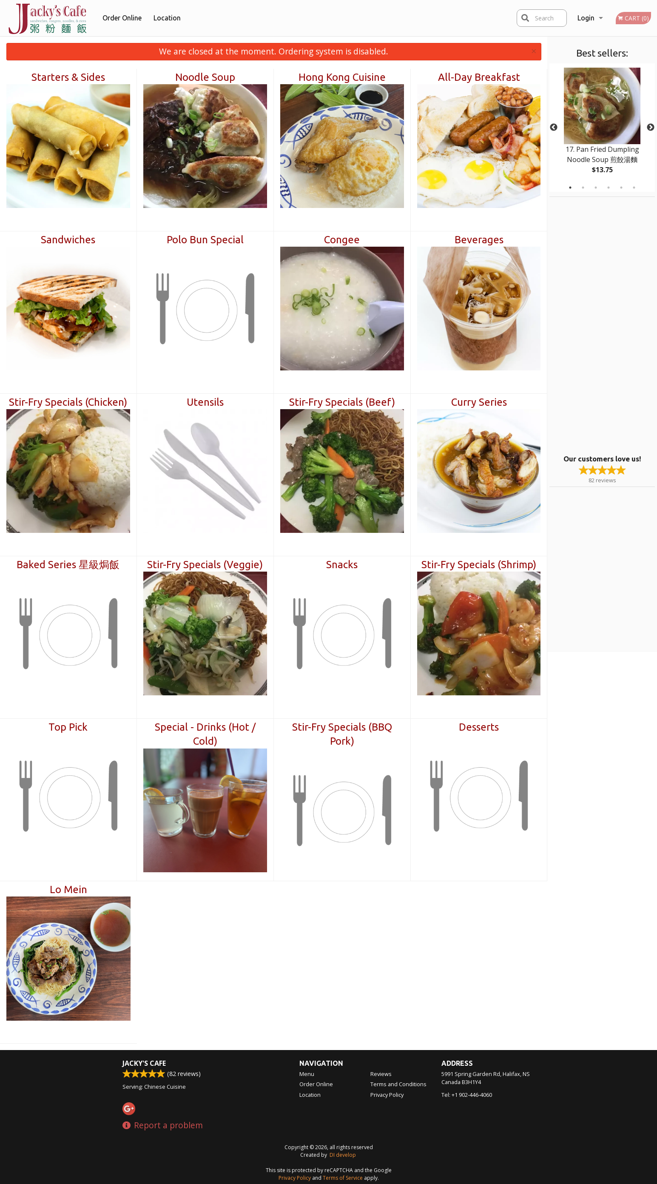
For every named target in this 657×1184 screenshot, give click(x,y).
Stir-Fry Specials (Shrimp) (478, 564)
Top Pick (68, 727)
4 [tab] (608, 187)
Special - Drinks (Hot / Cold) (205, 734)
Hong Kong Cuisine (342, 77)
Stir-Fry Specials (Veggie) (205, 564)
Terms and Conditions (398, 1084)
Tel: (466, 1095)
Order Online (122, 18)
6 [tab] (634, 187)
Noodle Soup (205, 77)
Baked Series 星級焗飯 (68, 564)
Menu (306, 1074)
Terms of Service (343, 1177)
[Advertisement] (602, 324)
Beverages (479, 239)
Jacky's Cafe (144, 1063)
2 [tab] (583, 187)
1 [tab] (570, 187)
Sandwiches (68, 239)
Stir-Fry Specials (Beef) (342, 402)
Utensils (205, 402)
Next (650, 127)
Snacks (342, 564)
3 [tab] (596, 187)
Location (167, 18)
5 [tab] (621, 187)
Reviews (381, 1074)
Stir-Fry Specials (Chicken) (68, 402)
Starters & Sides (68, 77)
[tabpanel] (602, 127)
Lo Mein (68, 889)
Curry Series (479, 402)
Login (585, 18)
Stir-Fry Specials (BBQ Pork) (342, 734)
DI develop (343, 1154)
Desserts (479, 727)
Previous (553, 127)
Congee (342, 239)
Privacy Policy (387, 1095)
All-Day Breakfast (479, 77)
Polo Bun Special (205, 239)
